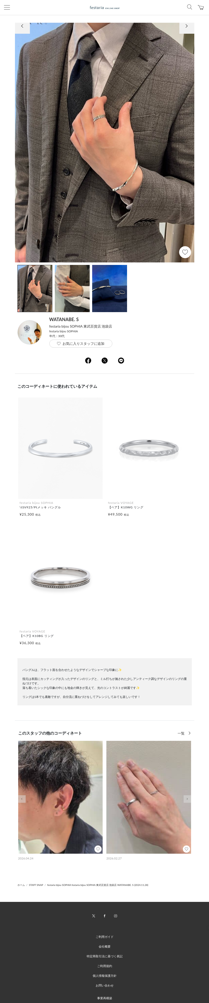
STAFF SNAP (36, 884)
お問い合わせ (105, 985)
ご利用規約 (104, 966)
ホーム (21, 884)
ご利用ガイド (105, 937)
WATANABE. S (64, 319)
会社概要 (105, 946)
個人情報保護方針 (105, 976)
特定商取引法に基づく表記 (105, 956)
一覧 (182, 733)
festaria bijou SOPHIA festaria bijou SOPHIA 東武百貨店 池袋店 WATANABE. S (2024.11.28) (97, 884)
